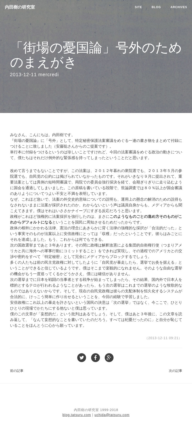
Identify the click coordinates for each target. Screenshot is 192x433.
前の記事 (16, 371)
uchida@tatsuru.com (112, 415)
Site (138, 7)
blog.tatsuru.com (76, 415)
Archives (178, 7)
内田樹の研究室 (20, 7)
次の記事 (175, 371)
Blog (156, 7)
